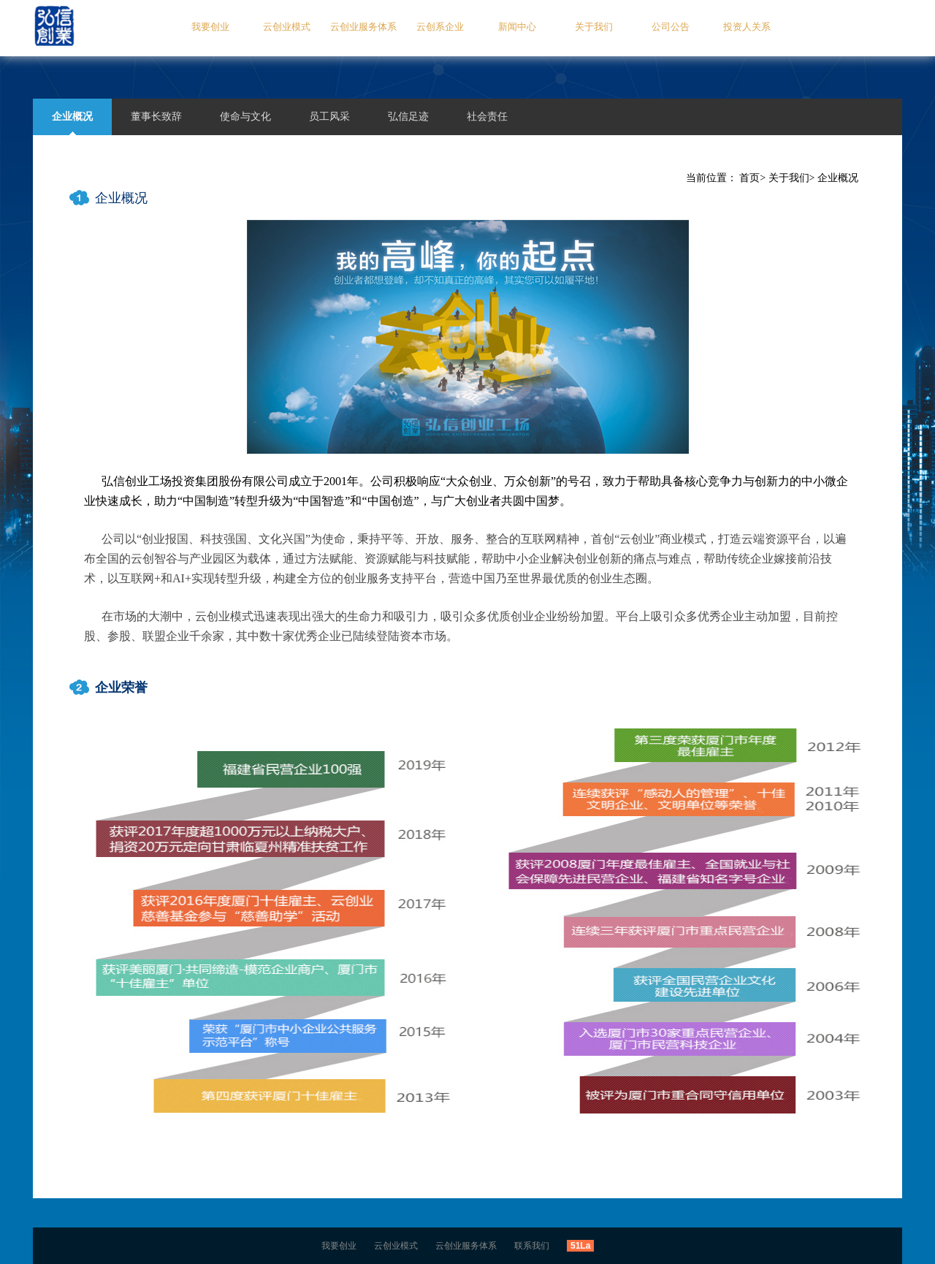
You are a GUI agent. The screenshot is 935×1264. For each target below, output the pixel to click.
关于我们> (791, 177)
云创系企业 (440, 26)
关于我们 (594, 26)
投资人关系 (747, 26)
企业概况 (837, 177)
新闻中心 (517, 26)
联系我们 (531, 1246)
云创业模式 (286, 26)
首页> (752, 177)
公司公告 (671, 26)
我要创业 (210, 26)
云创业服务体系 (363, 26)
